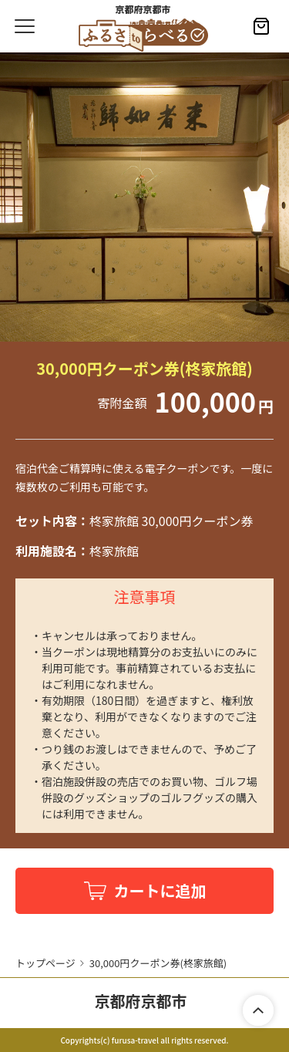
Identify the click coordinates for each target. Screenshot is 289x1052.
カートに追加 (160, 890)
